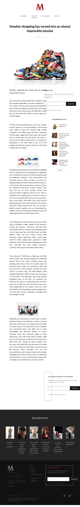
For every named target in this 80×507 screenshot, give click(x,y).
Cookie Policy (34, 481)
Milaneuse (23, 16)
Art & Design (45, 16)
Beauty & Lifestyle (34, 16)
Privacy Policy (34, 478)
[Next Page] (61, 170)
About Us (33, 469)
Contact (32, 472)
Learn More (11, 486)
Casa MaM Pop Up (36, 474)
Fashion (56, 16)
